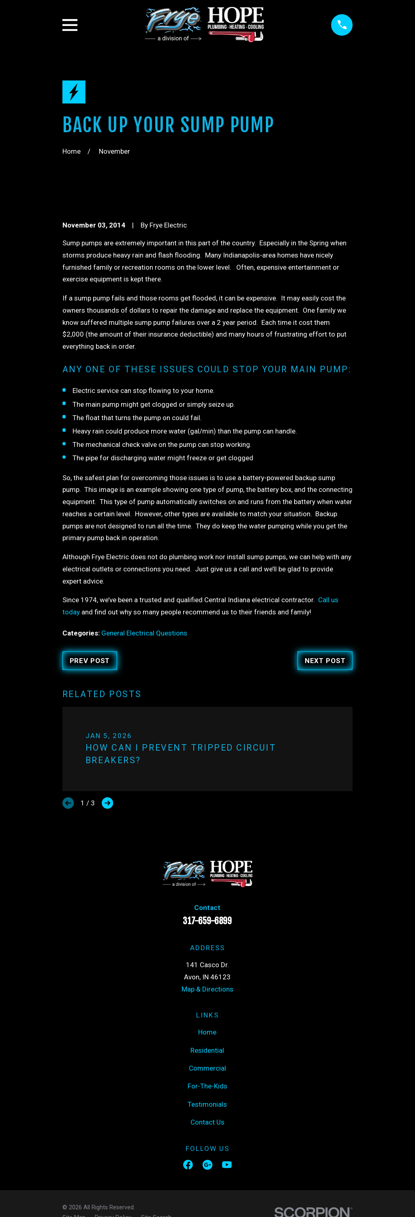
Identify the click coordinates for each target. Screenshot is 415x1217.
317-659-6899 (207, 921)
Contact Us (207, 1122)
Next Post (325, 661)
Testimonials (207, 1104)
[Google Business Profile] (207, 1165)
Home (207, 1032)
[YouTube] (227, 1165)
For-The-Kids (207, 1086)
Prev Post (90, 661)
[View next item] (107, 803)
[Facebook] (188, 1165)
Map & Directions (207, 989)
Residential (207, 1050)
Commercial (207, 1068)
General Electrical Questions (144, 633)
